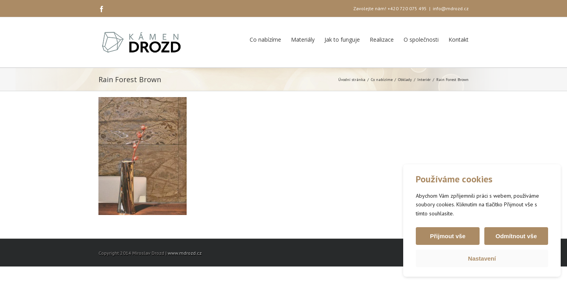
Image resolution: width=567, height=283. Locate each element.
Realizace (382, 39)
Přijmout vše (447, 236)
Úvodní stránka (351, 79)
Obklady (405, 79)
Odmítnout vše (516, 236)
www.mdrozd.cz (185, 253)
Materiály (303, 39)
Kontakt (458, 39)
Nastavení (482, 258)
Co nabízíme (265, 39)
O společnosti (421, 39)
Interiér (424, 79)
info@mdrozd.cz (451, 8)
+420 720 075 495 (407, 8)
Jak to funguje (342, 39)
